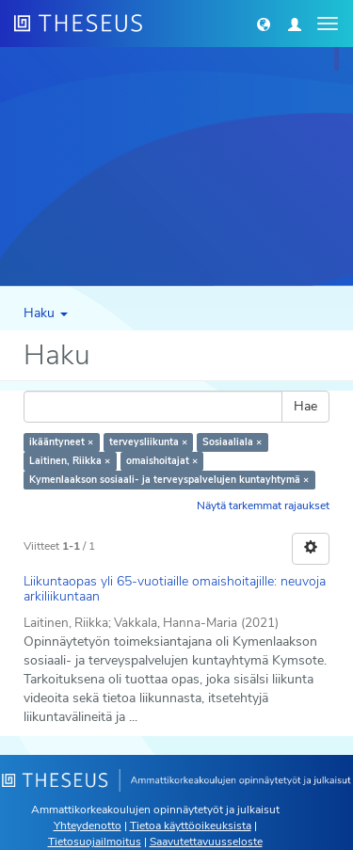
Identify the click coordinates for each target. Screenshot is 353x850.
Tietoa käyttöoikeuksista (190, 825)
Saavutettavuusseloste (206, 841)
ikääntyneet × (61, 442)
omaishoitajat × (162, 461)
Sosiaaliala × (232, 442)
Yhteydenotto (87, 825)
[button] (263, 24)
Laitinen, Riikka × (69, 461)
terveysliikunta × (148, 442)
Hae (305, 406)
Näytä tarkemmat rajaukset (263, 505)
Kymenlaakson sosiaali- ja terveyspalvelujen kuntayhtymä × (169, 480)
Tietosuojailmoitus (94, 841)
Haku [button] (46, 313)
